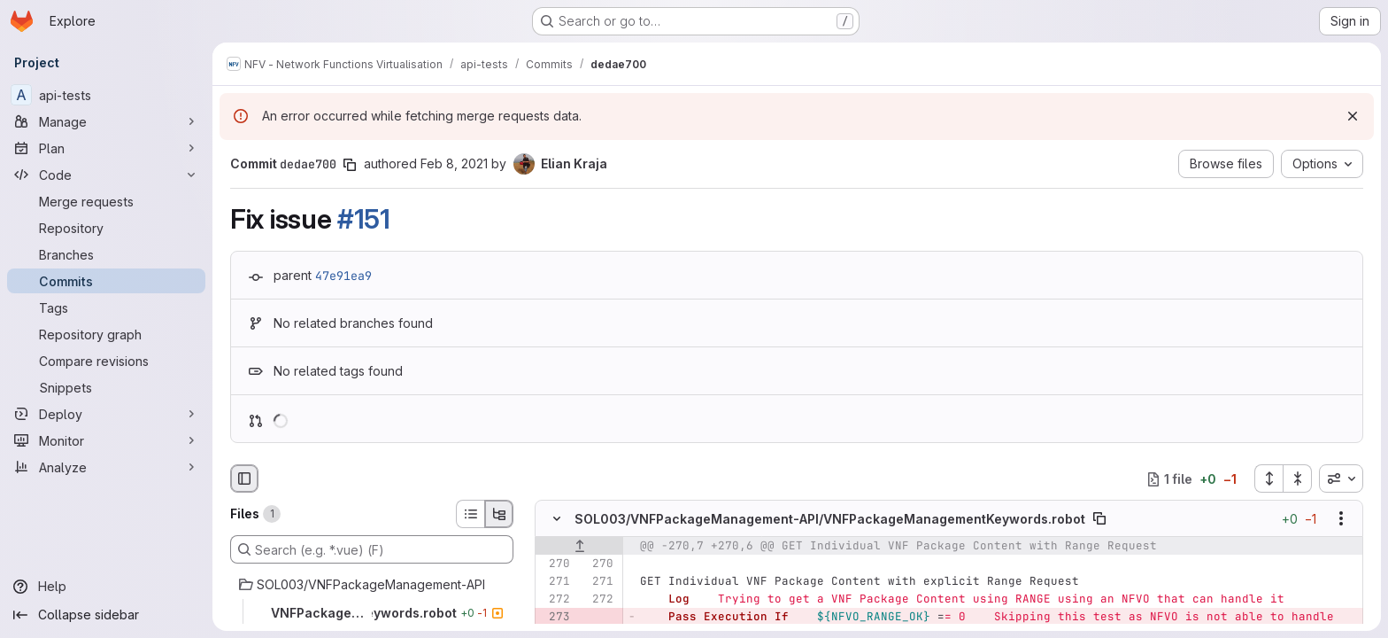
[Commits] (106, 280)
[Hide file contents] (556, 519)
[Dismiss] (1352, 116)
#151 (363, 219)
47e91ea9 (343, 276)
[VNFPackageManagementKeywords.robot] (372, 613)
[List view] (470, 514)
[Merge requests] (106, 201)
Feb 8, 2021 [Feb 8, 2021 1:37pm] (454, 163)
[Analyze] (106, 467)
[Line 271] (555, 582)
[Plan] (106, 148)
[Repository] (106, 227)
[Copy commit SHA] (349, 164)
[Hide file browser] (244, 478)
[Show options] (1341, 519)
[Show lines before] (579, 547)
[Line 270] (555, 564)
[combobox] (1341, 478)
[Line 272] (555, 600)
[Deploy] (106, 413)
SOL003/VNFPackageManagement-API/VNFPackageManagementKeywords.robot (829, 518)
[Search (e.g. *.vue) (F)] (371, 549)
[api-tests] (106, 94)
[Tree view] (499, 514)
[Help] (106, 586)
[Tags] (106, 307)
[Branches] (106, 254)
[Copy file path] (1099, 519)
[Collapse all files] (1298, 478)
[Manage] (106, 121)
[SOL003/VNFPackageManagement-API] (372, 585)
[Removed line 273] (555, 617)
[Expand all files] (1268, 478)
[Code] (106, 174)
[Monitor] (106, 440)
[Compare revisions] (106, 360)
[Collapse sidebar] (106, 615)
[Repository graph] (106, 334)
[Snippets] (106, 387)
